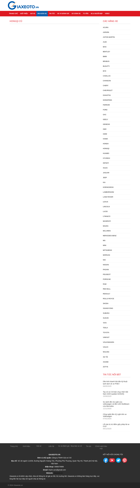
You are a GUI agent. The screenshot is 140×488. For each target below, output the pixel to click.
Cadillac (107, 76)
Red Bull (107, 289)
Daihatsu (107, 95)
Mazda (105, 226)
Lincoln (106, 206)
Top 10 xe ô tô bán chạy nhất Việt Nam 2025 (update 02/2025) (115, 393)
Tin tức (52, 13)
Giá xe (32, 13)
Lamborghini (108, 192)
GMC (105, 129)
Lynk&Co (106, 216)
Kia (104, 182)
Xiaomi (105, 362)
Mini (104, 245)
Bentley (106, 52)
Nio (104, 260)
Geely (105, 119)
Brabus (106, 61)
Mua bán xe (42, 13)
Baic (105, 47)
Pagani (106, 269)
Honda (106, 144)
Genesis (106, 124)
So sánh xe (76, 13)
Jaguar (106, 173)
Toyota (106, 332)
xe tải (105, 357)
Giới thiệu (24, 13)
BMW (105, 56)
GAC (104, 114)
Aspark (106, 32)
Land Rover (108, 197)
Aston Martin (109, 37)
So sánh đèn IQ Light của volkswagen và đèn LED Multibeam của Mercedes (116, 404)
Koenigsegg (108, 187)
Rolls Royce (108, 299)
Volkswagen (108, 342)
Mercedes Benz (109, 236)
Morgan (106, 255)
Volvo (105, 347)
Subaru (106, 313)
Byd (104, 71)
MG (104, 240)
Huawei (106, 153)
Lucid (105, 211)
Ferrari (106, 105)
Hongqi (106, 148)
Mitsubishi (107, 250)
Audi (105, 42)
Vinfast (106, 337)
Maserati (107, 221)
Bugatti (106, 66)
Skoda (105, 303)
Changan (107, 81)
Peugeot (107, 274)
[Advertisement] (54, 43)
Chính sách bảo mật (101, 447)
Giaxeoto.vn (58, 473)
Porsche (107, 279)
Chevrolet (107, 90)
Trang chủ (13, 13)
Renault (106, 294)
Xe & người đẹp (97, 13)
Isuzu (105, 168)
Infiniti (106, 163)
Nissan (106, 265)
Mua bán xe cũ (76, 446)
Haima (105, 139)
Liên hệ (51, 446)
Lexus (105, 202)
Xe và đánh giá (63, 13)
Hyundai (106, 158)
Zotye (105, 367)
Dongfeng (107, 100)
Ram (104, 284)
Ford (105, 110)
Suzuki (106, 318)
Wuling (106, 352)
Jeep (105, 177)
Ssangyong (108, 308)
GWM (105, 134)
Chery (105, 85)
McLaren (107, 231)
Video (107, 13)
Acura (105, 27)
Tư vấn (85, 13)
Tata (105, 323)
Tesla (105, 328)
